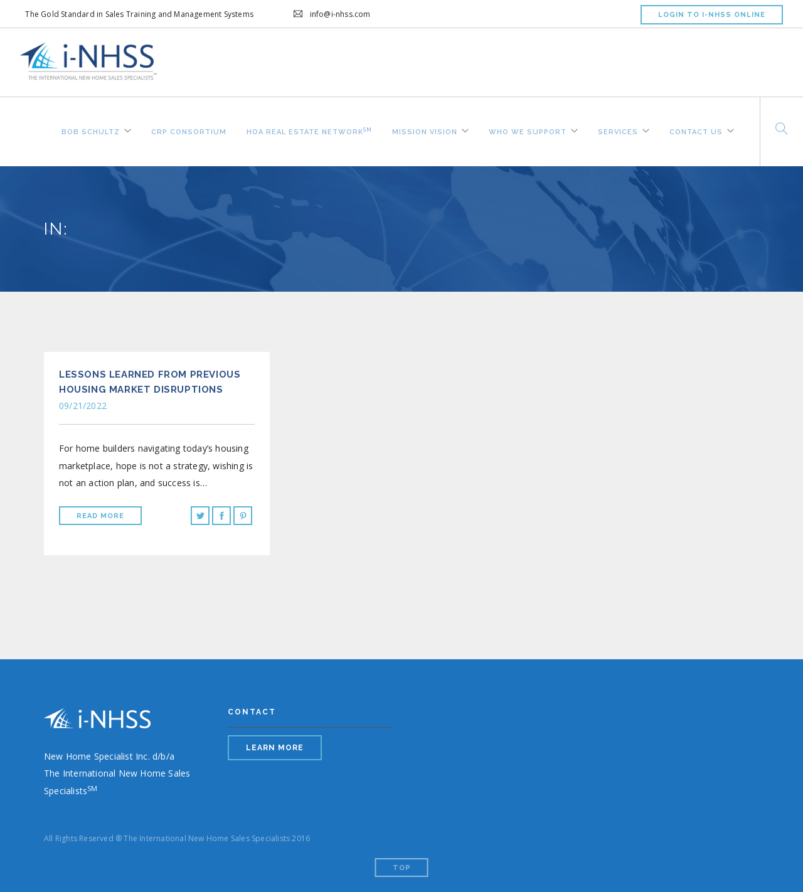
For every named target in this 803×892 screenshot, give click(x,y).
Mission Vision (424, 130)
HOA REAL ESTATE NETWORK (309, 130)
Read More (100, 516)
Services (618, 130)
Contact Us (696, 130)
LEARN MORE (275, 747)
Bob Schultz (90, 130)
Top (402, 868)
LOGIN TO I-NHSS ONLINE (711, 15)
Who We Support (527, 130)
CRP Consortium (188, 130)
